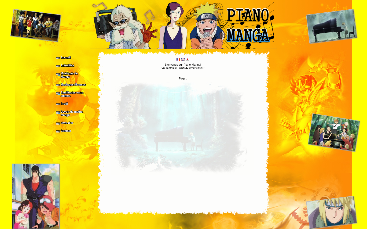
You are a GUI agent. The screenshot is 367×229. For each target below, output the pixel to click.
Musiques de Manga (69, 75)
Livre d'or (67, 123)
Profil (64, 103)
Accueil (66, 57)
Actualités (67, 65)
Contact (66, 130)
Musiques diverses (73, 84)
